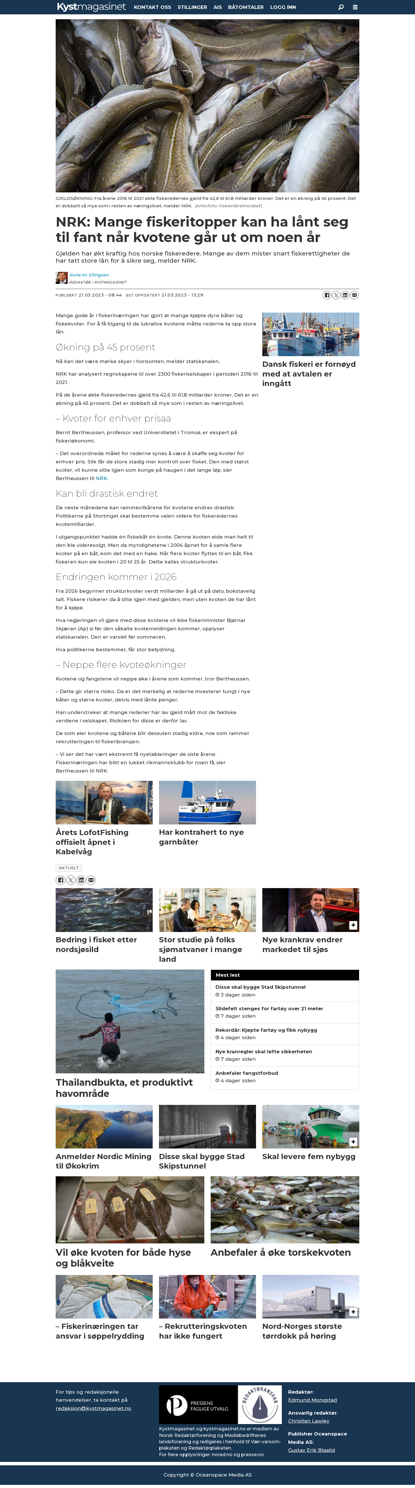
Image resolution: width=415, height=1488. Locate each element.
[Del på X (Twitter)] (336, 295)
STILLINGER (192, 7)
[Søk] (341, 7)
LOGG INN (283, 7)
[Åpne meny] (355, 7)
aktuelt (69, 867)
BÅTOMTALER (246, 7)
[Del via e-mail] (354, 295)
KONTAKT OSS (152, 7)
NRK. (102, 478)
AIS (218, 7)
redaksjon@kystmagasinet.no (93, 1408)
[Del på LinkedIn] (345, 295)
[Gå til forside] (91, 7)
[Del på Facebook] (327, 295)
